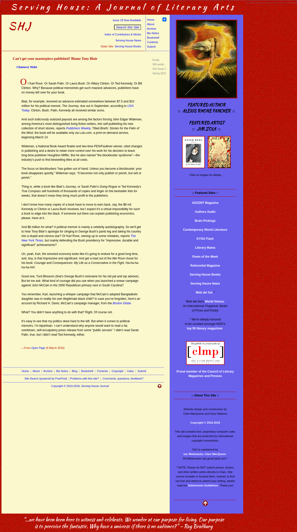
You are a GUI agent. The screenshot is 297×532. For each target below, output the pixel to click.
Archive (151, 28)
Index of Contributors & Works (123, 34)
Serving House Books (128, 46)
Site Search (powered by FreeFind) (45, 378)
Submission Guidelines (203, 485)
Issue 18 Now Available (127, 20)
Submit (151, 46)
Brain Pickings (205, 221)
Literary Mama (205, 247)
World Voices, (214, 301)
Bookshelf (153, 37)
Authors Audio (205, 212)
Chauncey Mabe (26, 67)
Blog (74, 371)
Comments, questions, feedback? (123, 378)
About (150, 24)
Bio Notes (153, 33)
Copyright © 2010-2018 (205, 422)
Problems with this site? (84, 378)
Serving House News (128, 40)
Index (130, 371)
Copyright (117, 371)
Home (150, 19)
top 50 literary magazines (205, 328)
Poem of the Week (205, 256)
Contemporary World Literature (205, 229)
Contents (152, 42)
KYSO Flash (205, 238)
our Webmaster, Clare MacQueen (204, 454)
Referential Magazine (205, 265)
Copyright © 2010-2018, (80, 385)
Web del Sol (204, 292)
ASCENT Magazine (205, 203)
